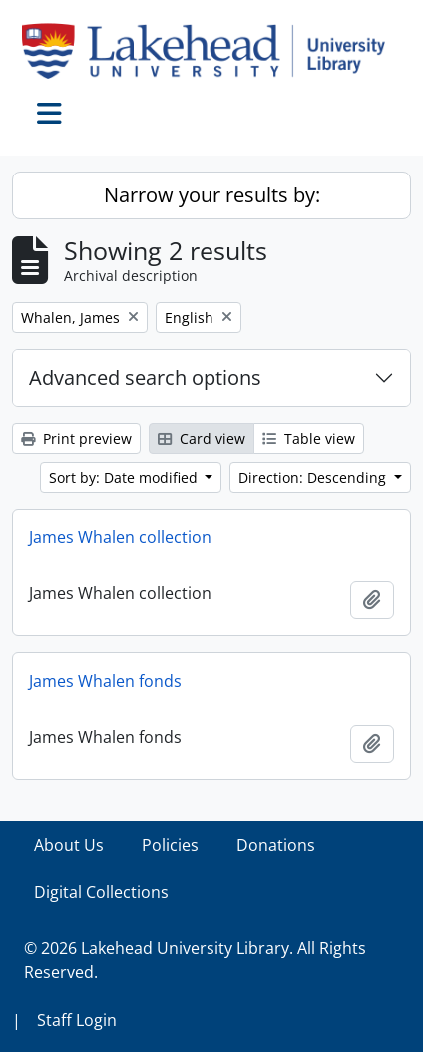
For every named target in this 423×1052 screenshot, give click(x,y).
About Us (69, 845)
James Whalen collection (120, 537)
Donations (275, 845)
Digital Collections (101, 892)
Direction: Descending (314, 477)
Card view (201, 438)
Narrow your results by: (212, 194)
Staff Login (77, 1020)
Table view (308, 438)
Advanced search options (145, 377)
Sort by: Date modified (125, 477)
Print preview (76, 438)
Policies (170, 845)
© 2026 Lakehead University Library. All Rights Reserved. (195, 960)
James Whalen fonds (105, 681)
